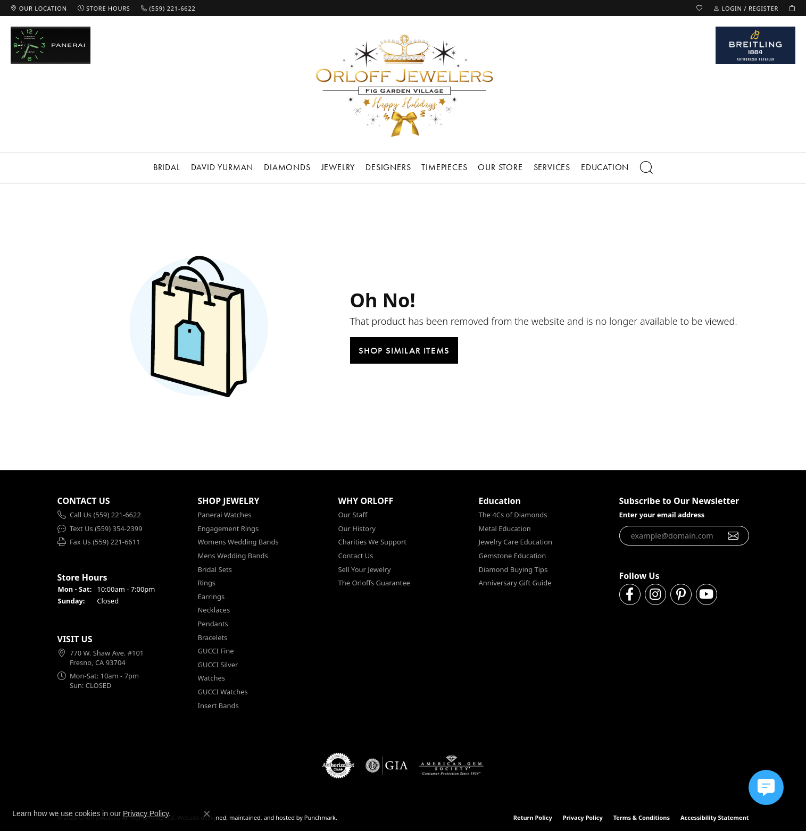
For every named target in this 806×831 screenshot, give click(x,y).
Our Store (500, 167)
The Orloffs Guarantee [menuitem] (374, 582)
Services (552, 167)
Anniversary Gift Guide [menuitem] (515, 582)
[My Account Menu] (745, 8)
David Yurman (222, 167)
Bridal (166, 167)
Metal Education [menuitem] (505, 528)
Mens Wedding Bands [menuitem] (233, 555)
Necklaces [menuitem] (214, 610)
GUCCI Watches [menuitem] (223, 691)
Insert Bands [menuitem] (218, 705)
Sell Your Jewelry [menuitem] (364, 569)
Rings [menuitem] (207, 582)
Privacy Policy (583, 817)
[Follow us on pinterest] (681, 594)
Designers (388, 167)
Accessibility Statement (714, 817)
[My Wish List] (699, 8)
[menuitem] (122, 515)
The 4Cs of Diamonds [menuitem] (513, 514)
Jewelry (338, 167)
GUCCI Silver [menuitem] (218, 664)
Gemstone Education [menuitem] (512, 555)
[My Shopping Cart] (792, 8)
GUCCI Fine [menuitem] (216, 651)
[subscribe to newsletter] (733, 535)
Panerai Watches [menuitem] (225, 514)
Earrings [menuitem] (211, 596)
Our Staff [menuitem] (353, 514)
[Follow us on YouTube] (706, 594)
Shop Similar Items (404, 350)
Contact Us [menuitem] (355, 555)
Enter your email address (662, 514)
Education (605, 167)
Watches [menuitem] (211, 678)
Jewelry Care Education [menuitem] (515, 542)
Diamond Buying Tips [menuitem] (513, 569)
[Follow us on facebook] (630, 594)
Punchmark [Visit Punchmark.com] (320, 817)
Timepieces (444, 167)
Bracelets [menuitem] (213, 637)
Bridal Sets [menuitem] (215, 569)
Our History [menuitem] (357, 528)
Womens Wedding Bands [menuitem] (238, 542)
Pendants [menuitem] (213, 623)
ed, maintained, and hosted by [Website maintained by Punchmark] (261, 817)
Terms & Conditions (641, 817)
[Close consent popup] (207, 814)
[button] (122, 501)
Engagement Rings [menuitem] (228, 528)
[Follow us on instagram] (655, 594)
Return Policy (532, 817)
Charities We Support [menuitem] (372, 542)
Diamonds (287, 167)
